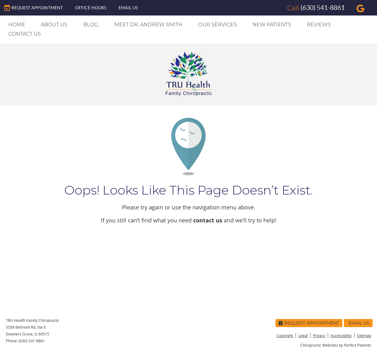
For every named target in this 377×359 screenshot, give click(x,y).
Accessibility (341, 335)
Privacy (319, 335)
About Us (54, 25)
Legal (303, 335)
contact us (207, 220)
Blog (90, 25)
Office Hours (90, 7)
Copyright (284, 335)
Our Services (217, 25)
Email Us (128, 7)
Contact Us (24, 34)
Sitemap (364, 335)
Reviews (319, 25)
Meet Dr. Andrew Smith (148, 25)
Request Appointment (33, 8)
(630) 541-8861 (323, 7)
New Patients (272, 25)
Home (16, 25)
